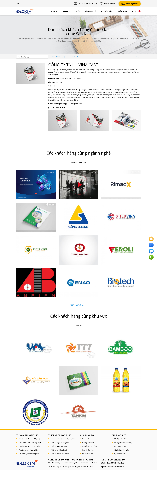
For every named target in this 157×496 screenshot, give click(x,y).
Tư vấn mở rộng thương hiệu (29, 446)
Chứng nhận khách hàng (123, 442)
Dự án (77, 11)
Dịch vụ (54, 11)
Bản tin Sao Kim (88, 450)
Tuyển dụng (122, 11)
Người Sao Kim (119, 454)
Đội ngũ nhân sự (88, 442)
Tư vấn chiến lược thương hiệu (30, 439)
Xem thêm (77, 305)
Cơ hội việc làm (87, 454)
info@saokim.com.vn (116, 466)
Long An (59, 82)
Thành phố (59, 57)
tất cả (136, 57)
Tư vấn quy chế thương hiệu (29, 454)
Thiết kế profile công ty (59, 450)
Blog (134, 11)
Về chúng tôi (90, 11)
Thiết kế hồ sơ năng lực (59, 446)
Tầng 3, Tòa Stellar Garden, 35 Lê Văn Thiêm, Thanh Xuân (75, 463)
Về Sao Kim (86, 439)
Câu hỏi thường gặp (121, 450)
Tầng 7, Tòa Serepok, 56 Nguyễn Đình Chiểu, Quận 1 (74, 466)
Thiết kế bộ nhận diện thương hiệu (62, 439)
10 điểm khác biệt (120, 439)
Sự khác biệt (106, 11)
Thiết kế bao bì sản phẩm (59, 454)
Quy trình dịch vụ (120, 446)
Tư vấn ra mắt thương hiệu (28, 450)
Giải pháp (66, 11)
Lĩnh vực (76, 57)
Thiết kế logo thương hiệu (59, 442)
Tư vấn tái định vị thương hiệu (30, 442)
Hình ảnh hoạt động (89, 446)
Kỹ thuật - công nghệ (72, 78)
